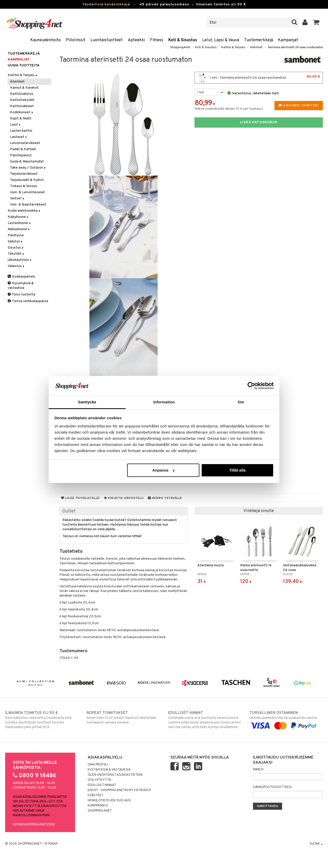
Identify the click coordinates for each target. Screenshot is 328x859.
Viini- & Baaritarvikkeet (28, 204)
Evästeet (95, 795)
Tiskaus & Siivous (23, 186)
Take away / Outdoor (28, 168)
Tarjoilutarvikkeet (24, 174)
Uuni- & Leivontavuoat (27, 192)
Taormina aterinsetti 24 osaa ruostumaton (295, 47)
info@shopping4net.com (34, 825)
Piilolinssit (75, 40)
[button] (316, 22)
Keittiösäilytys (21, 94)
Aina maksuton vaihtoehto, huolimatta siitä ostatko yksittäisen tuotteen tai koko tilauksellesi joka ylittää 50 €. (41, 719)
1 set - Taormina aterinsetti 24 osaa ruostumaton (258, 78)
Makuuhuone (19, 229)
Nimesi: (258, 770)
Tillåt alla (237, 470)
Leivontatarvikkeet (25, 143)
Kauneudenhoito (45, 40)
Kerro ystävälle (165, 498)
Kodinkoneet (22, 112)
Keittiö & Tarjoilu (233, 47)
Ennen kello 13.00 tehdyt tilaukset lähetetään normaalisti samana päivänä (123, 717)
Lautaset (19, 137)
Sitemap (51, 844)
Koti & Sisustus (182, 40)
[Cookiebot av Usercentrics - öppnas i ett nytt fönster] (251, 386)
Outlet (69, 511)
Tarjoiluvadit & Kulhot (27, 180)
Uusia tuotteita (23, 65)
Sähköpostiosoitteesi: (272, 787)
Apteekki (136, 40)
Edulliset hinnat (102, 785)
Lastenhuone (20, 223)
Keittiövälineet (22, 106)
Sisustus (16, 248)
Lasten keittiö (21, 131)
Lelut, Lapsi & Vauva (220, 40)
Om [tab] (241, 402)
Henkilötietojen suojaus (109, 801)
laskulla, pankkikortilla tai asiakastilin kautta (286, 719)
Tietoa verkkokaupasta (28, 301)
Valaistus (16, 266)
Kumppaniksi (98, 806)
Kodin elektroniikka (24, 211)
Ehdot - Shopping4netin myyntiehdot (119, 790)
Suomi (316, 844)
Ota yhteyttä (99, 780)
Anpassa (163, 470)
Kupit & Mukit (21, 118)
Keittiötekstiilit (22, 100)
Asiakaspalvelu (21, 276)
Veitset (17, 198)
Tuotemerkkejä (258, 40)
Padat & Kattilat (23, 149)
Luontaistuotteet (106, 40)
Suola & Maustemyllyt (27, 161)
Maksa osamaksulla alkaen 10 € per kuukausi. (229, 109)
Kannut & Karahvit (24, 88)
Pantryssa (16, 235)
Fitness (156, 40)
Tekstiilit (16, 254)
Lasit (15, 124)
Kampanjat (288, 40)
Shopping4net (180, 47)
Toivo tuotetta (21, 294)
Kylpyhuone (18, 217)
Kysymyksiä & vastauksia (21, 285)
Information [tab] (164, 402)
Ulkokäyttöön (20, 260)
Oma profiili (98, 765)
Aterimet (256, 47)
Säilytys (15, 241)
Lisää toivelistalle (80, 498)
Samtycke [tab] (87, 402)
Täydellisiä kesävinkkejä (106, 4)
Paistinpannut (21, 155)
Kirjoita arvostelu (124, 498)
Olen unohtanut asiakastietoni (115, 775)
